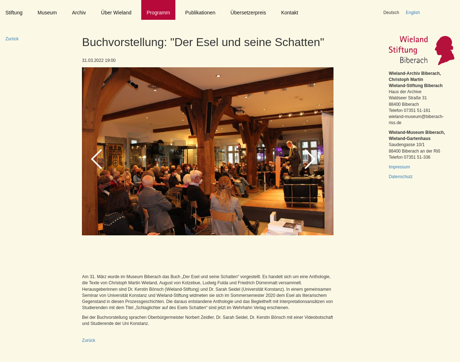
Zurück (12, 38)
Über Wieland (116, 12)
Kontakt (289, 12)
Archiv (79, 12)
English (413, 12)
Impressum (399, 166)
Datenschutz (401, 176)
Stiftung (13, 12)
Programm (158, 12)
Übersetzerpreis (248, 12)
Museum (47, 12)
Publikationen (200, 12)
